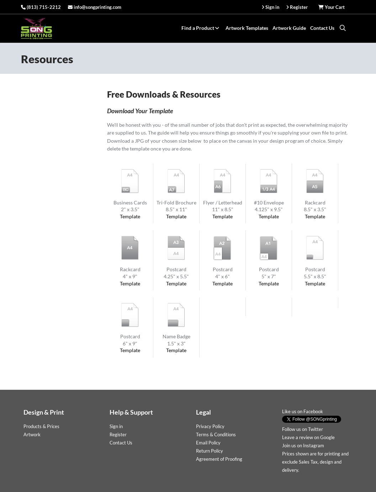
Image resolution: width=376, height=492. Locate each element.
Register (118, 434)
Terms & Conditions (216, 434)
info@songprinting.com (94, 7)
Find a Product (201, 28)
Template (130, 216)
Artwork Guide (289, 28)
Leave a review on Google (308, 437)
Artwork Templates (247, 28)
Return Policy (209, 451)
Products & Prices (41, 426)
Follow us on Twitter (302, 429)
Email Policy (208, 442)
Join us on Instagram (303, 445)
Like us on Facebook (302, 411)
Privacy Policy (210, 426)
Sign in (116, 426)
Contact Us (322, 28)
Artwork (32, 434)
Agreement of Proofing (219, 459)
